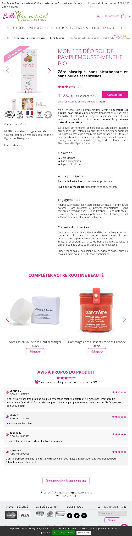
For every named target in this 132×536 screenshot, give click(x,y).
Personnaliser (83, 533)
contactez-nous (83, 492)
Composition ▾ (12, 145)
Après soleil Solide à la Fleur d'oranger (35, 342)
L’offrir (48, 28)
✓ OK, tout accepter (63, 532)
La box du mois (15, 28)
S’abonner (34, 28)
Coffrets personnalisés (72, 28)
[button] (49, 70)
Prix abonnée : (86, 95)
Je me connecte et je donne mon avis (66, 481)
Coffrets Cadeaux (102, 28)
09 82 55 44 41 (68, 496)
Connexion (112, 16)
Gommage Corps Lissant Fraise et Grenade (97, 342)
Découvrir (35, 352)
